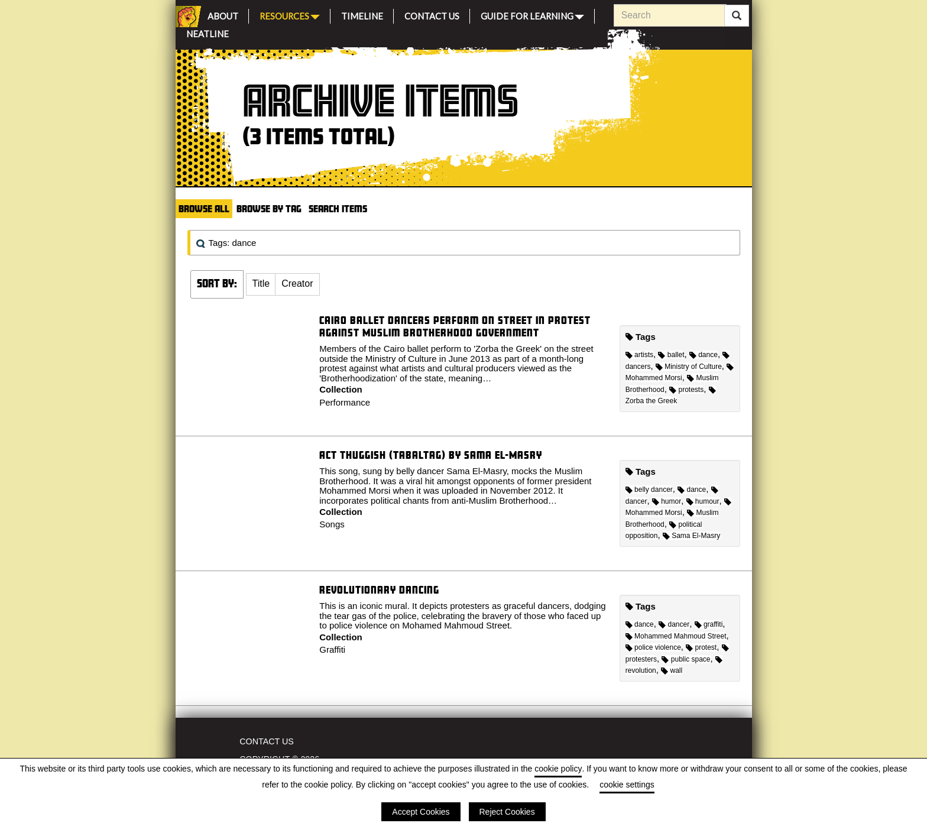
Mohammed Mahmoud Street (676, 636)
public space (686, 659)
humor (666, 501)
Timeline (362, 14)
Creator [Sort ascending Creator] (297, 283)
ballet (671, 355)
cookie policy (558, 768)
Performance (344, 402)
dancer (674, 624)
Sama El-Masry (691, 536)
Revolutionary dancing (379, 590)
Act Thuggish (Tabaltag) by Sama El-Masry (430, 455)
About (223, 14)
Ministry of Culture (689, 366)
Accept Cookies (420, 811)
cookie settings (626, 784)
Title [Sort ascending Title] (261, 283)
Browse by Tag (269, 208)
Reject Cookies (507, 811)
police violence (653, 647)
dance (703, 355)
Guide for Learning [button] (532, 15)
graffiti (709, 624)
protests (686, 389)
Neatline (207, 32)
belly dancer (649, 489)
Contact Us (431, 14)
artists (639, 355)
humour (702, 501)
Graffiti (332, 649)
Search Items (338, 208)
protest (701, 647)
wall (671, 670)
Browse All (204, 208)
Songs (332, 524)
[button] (261, 284)
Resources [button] (290, 15)
